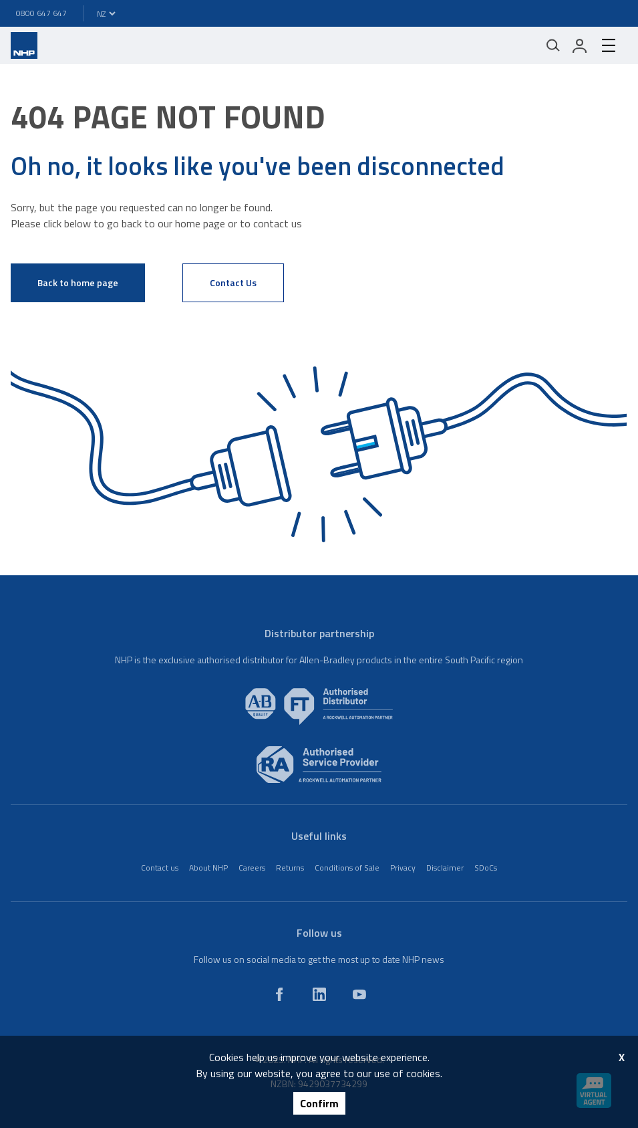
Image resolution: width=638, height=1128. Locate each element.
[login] (580, 45)
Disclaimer (445, 867)
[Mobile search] (553, 45)
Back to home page (77, 282)
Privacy (403, 867)
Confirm (319, 1103)
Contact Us (233, 282)
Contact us (159, 867)
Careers (251, 867)
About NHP (208, 867)
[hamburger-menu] (608, 45)
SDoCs (485, 867)
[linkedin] (319, 994)
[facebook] (279, 994)
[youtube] (359, 994)
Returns (290, 867)
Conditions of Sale (347, 867)
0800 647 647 (41, 13)
